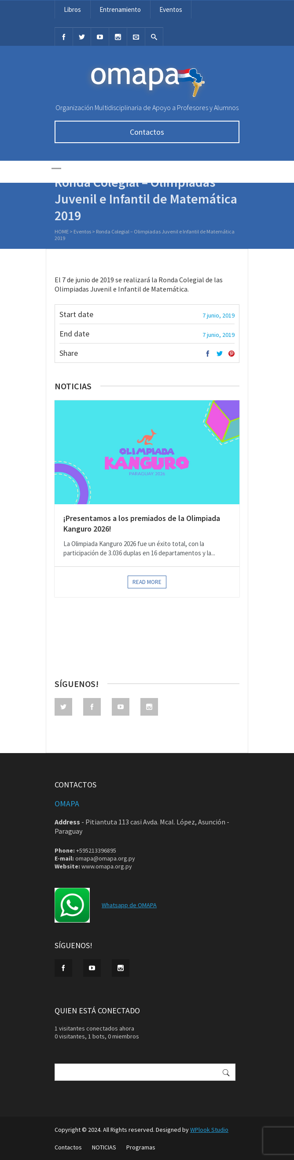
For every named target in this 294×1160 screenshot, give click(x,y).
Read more (147, 582)
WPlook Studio (209, 1130)
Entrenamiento (120, 9)
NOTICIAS (104, 1147)
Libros (72, 9)
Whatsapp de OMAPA (129, 905)
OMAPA (67, 803)
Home (62, 232)
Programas (140, 1147)
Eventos (170, 9)
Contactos (147, 132)
